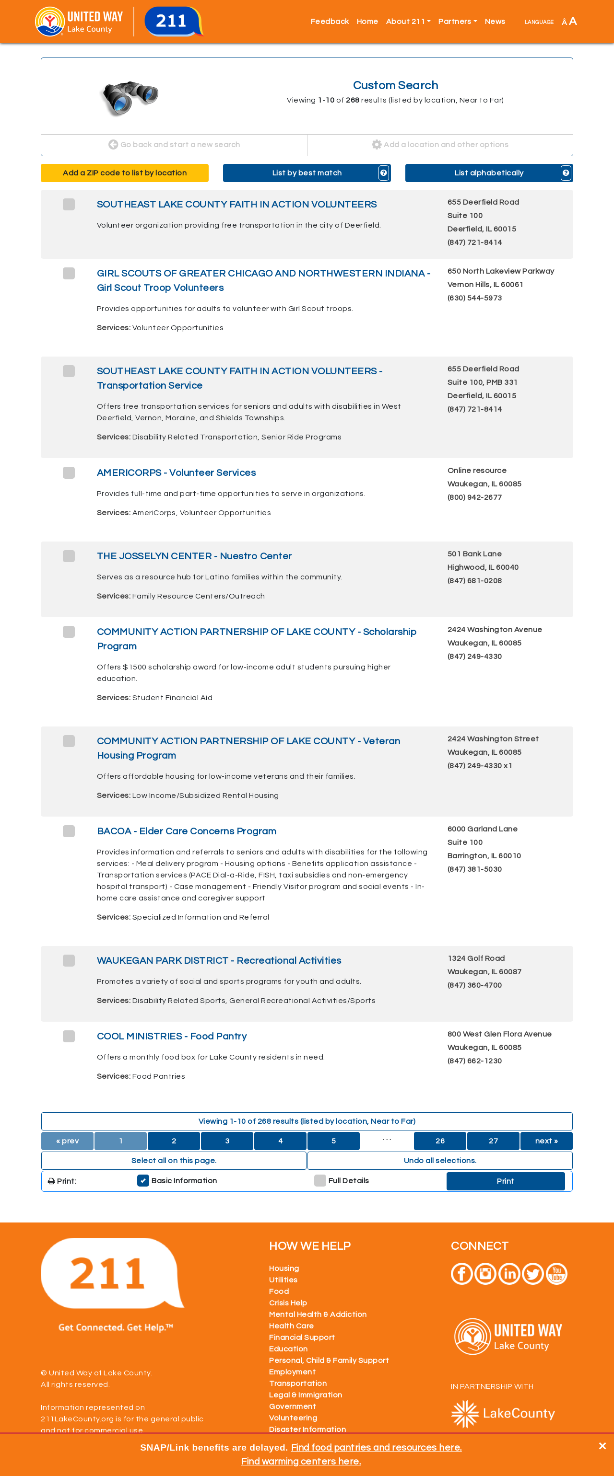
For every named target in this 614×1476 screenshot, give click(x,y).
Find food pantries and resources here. (376, 1448)
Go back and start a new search (174, 145)
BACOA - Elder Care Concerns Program (187, 831)
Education (288, 1349)
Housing (284, 1268)
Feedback (330, 21)
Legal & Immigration (305, 1395)
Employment (292, 1372)
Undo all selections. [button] (440, 1161)
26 (440, 1141)
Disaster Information (307, 1429)
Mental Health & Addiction (318, 1314)
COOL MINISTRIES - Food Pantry (172, 1036)
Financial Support (302, 1337)
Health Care (291, 1326)
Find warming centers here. (301, 1461)
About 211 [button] (405, 21)
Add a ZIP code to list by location (125, 173)
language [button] (539, 21)
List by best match (307, 173)
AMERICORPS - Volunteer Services (176, 473)
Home (367, 21)
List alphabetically (489, 173)
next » (546, 1141)
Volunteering (293, 1418)
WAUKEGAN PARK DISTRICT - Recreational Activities (219, 961)
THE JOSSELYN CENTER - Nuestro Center (194, 556)
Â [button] (569, 21)
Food (279, 1291)
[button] (384, 173)
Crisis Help (288, 1303)
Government (292, 1406)
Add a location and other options (440, 145)
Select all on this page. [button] (174, 1161)
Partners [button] (454, 21)
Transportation (298, 1383)
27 (493, 1141)
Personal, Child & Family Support (329, 1360)
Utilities (283, 1280)
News (495, 21)
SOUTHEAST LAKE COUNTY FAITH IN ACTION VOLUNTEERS (237, 204)
